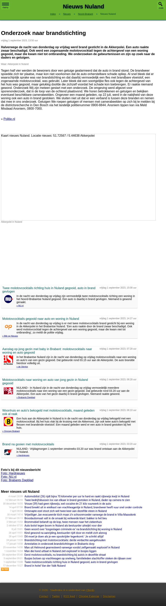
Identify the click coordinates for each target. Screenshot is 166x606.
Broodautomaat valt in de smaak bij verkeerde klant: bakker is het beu (66, 518)
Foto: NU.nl (8, 476)
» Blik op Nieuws (10, 336)
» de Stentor (22, 366)
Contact (43, 596)
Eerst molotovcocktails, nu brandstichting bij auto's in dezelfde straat (65, 554)
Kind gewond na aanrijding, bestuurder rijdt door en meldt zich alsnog (66, 532)
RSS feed (69, 596)
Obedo (90, 590)
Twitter (56, 596)
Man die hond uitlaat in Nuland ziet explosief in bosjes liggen (61, 551)
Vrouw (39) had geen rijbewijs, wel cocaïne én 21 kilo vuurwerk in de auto (68, 503)
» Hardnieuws (22, 455)
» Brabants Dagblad (25, 397)
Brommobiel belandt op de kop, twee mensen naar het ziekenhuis (63, 521)
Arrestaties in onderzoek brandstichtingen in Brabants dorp (60, 543)
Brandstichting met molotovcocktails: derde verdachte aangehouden (65, 540)
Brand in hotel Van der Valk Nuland (45, 565)
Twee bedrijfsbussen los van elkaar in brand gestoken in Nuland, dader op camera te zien (77, 500)
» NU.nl (20, 305)
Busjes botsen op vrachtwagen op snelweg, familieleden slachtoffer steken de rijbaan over (78, 558)
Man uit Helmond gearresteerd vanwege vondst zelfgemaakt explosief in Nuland (72, 547)
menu (5, 6)
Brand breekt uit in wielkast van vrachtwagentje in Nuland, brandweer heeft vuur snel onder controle (83, 507)
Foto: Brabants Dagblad (17, 480)
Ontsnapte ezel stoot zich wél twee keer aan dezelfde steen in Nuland (66, 511)
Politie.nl (9, 119)
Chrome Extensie (89, 596)
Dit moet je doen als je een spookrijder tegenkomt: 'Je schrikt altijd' (64, 536)
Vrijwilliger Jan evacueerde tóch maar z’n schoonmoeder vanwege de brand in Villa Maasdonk (80, 514)
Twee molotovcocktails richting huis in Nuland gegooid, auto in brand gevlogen (71, 562)
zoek (161, 8)
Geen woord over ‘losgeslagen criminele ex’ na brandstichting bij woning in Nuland (73, 529)
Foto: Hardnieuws (13, 473)
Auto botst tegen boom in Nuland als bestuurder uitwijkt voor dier (63, 525)
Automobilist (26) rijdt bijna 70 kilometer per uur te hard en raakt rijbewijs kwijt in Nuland (77, 496)
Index (53, 14)
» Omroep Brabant (11, 431)
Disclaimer (109, 596)
